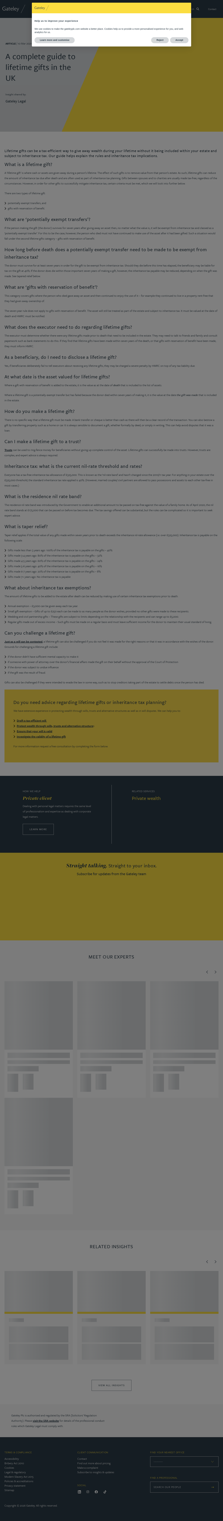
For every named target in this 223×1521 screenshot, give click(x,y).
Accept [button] (179, 40)
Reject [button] (159, 40)
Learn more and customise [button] (54, 40)
